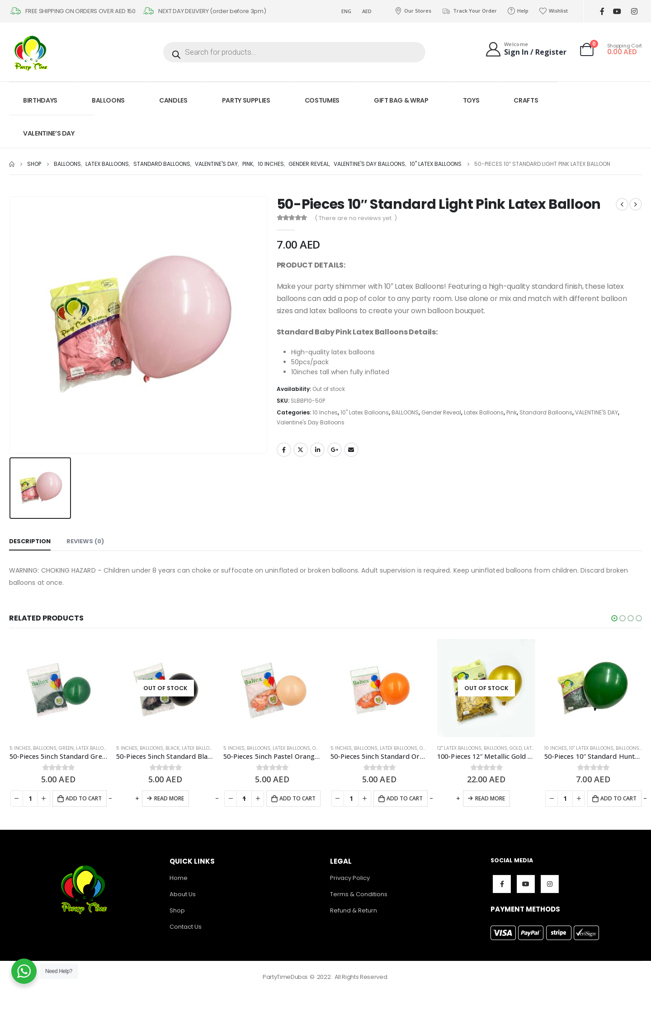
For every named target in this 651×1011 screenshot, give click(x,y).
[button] (614, 618)
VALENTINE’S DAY (49, 133)
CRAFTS (526, 100)
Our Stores (413, 10)
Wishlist (553, 10)
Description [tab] (30, 541)
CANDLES (173, 100)
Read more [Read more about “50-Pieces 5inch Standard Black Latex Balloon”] (169, 798)
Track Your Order (469, 11)
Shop (177, 910)
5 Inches (20, 748)
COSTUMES (322, 100)
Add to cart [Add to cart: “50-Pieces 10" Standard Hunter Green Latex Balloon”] (618, 798)
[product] (58, 688)
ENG (346, 11)
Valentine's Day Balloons (310, 422)
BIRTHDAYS (40, 100)
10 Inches (325, 412)
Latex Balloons (484, 412)
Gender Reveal (441, 412)
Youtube (526, 884)
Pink (511, 412)
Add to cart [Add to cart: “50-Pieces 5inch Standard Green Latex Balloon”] (84, 798)
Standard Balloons (545, 412)
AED (367, 11)
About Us (183, 894)
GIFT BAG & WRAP (401, 100)
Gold (515, 748)
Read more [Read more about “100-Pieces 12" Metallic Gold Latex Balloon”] (490, 798)
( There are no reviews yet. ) (356, 218)
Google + (334, 449)
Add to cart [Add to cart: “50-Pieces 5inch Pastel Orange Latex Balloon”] (297, 798)
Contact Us (186, 926)
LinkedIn (317, 449)
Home (179, 878)
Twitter (300, 449)
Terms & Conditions (358, 894)
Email (351, 449)
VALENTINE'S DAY (596, 412)
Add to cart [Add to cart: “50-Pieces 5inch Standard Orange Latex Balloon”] (405, 798)
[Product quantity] (30, 798)
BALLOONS (108, 100)
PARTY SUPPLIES (246, 100)
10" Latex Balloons (364, 412)
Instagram (550, 884)
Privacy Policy (350, 878)
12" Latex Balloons (459, 748)
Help (518, 10)
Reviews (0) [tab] (85, 541)
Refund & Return (353, 910)
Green (66, 748)
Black (172, 748)
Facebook (284, 449)
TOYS (471, 100)
